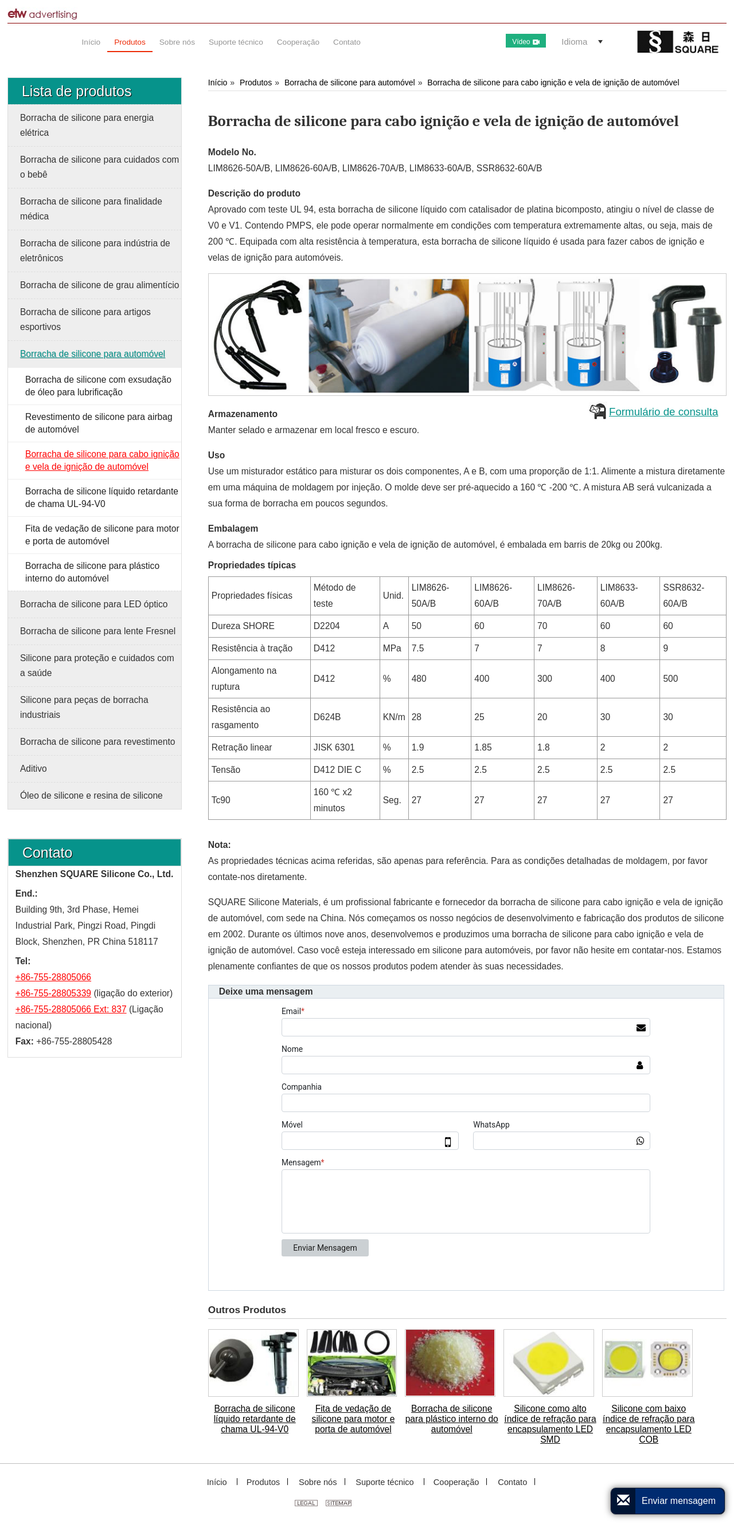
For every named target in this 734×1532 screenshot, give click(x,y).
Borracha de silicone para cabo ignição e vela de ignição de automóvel (553, 82)
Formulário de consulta (663, 412)
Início (218, 82)
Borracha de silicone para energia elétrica (87, 125)
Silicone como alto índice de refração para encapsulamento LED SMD (550, 1424)
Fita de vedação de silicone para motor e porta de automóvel (353, 1419)
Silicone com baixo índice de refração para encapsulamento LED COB (648, 1424)
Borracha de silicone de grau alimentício (99, 285)
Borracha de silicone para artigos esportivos (85, 319)
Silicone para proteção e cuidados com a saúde (97, 665)
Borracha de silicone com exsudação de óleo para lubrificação (98, 386)
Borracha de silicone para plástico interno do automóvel (451, 1419)
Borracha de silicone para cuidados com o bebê (99, 167)
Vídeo (525, 42)
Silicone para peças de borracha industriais (84, 707)
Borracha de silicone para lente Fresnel (97, 631)
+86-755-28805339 (53, 993)
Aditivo (33, 768)
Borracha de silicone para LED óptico (93, 604)
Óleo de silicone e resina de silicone (91, 795)
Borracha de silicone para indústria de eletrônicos (95, 250)
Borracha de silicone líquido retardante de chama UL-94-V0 (255, 1419)
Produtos (256, 82)
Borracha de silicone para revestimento (97, 742)
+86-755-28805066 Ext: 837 (71, 1009)
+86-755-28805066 (53, 977)
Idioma (574, 41)
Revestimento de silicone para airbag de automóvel (99, 423)
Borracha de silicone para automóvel (349, 82)
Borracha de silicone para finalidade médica (91, 209)
